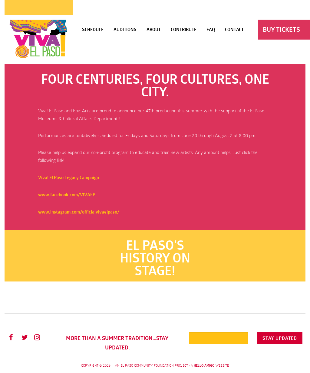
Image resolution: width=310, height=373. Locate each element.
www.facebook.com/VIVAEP (66, 195)
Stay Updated (279, 338)
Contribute (183, 29)
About (154, 29)
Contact (234, 29)
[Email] (218, 338)
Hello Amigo (204, 365)
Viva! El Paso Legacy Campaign (68, 177)
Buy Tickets (281, 29)
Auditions (125, 29)
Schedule (93, 29)
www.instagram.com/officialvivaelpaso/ (78, 212)
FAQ (210, 29)
